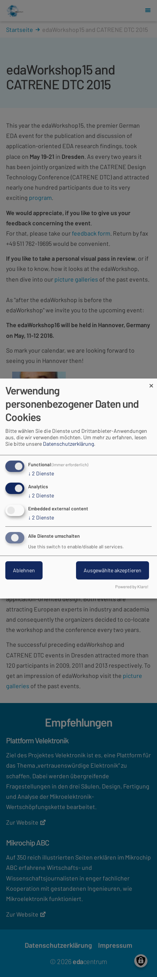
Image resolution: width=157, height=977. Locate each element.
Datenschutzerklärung (68, 443)
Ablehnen (24, 570)
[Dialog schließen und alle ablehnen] (151, 383)
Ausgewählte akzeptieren (112, 570)
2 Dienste (41, 473)
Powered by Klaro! (132, 586)
